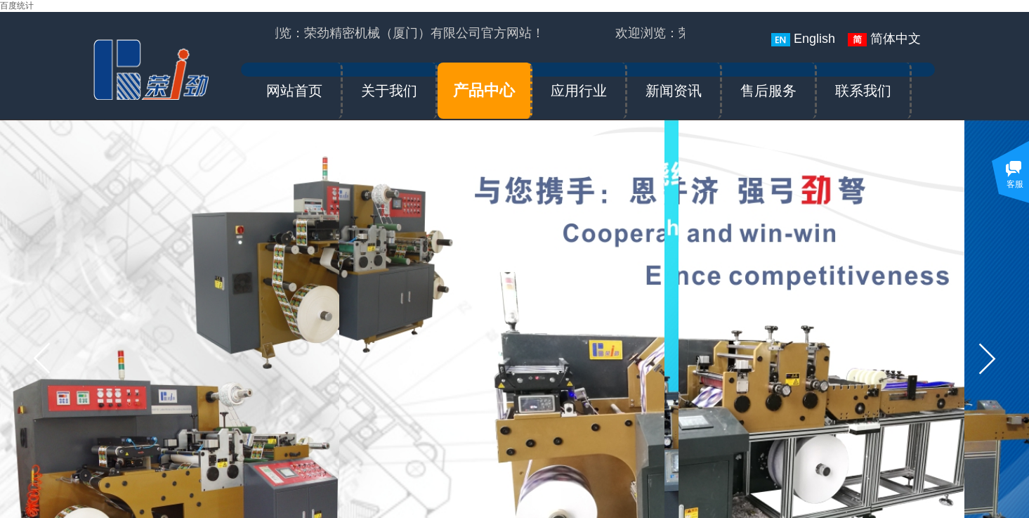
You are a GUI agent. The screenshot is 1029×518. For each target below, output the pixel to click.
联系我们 (863, 90)
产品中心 (484, 90)
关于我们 (389, 90)
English (803, 39)
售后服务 (768, 90)
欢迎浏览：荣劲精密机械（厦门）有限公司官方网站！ (393, 33)
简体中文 (884, 39)
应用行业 (579, 90)
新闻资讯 (673, 90)
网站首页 (294, 90)
